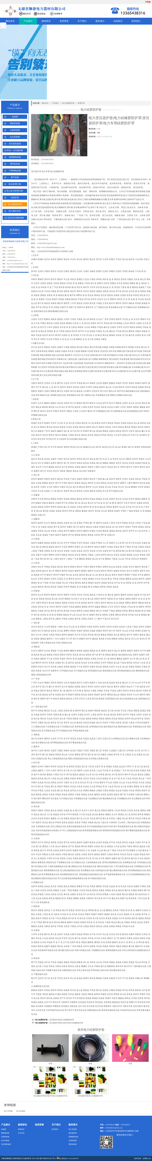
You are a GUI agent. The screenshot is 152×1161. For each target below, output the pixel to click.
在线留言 (118, 21)
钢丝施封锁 (73, 1133)
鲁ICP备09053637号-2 (48, 1158)
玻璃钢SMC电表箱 (48, 195)
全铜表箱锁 (15, 130)
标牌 (116, 199)
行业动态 (21, 1133)
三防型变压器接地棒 (15, 218)
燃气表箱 (15, 177)
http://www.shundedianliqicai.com (17, 264)
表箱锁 (15, 117)
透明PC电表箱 (62, 195)
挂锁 (148, 191)
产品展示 (28, 21)
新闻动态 (21, 1129)
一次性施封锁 (89, 195)
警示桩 (64, 199)
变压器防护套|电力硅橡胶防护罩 (61, 1020)
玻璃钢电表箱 (15, 157)
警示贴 (43, 199)
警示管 (58, 199)
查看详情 (81, 103)
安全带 (111, 199)
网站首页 (10, 21)
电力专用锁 (8, 1111)
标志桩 (71, 199)
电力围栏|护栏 (15, 211)
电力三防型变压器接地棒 (134, 195)
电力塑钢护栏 (61, 207)
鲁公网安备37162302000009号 (68, 1158)
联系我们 (136, 21)
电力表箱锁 (62, 191)
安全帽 (104, 199)
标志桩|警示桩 (15, 184)
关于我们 (82, 21)
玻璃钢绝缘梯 (95, 199)
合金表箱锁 (15, 137)
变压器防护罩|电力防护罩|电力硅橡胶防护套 (66, 1023)
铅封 (85, 191)
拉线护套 (15, 197)
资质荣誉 (64, 21)
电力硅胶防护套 (15, 204)
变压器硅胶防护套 (115, 195)
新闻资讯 (46, 21)
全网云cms (147, 1158)
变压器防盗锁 (15, 144)
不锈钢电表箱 (15, 170)
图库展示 (100, 21)
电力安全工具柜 (81, 199)
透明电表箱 (15, 164)
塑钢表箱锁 (15, 123)
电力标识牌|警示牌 (15, 191)
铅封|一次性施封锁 (15, 150)
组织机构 (55, 1129)
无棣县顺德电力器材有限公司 (12, 1158)
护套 (50, 1064)
